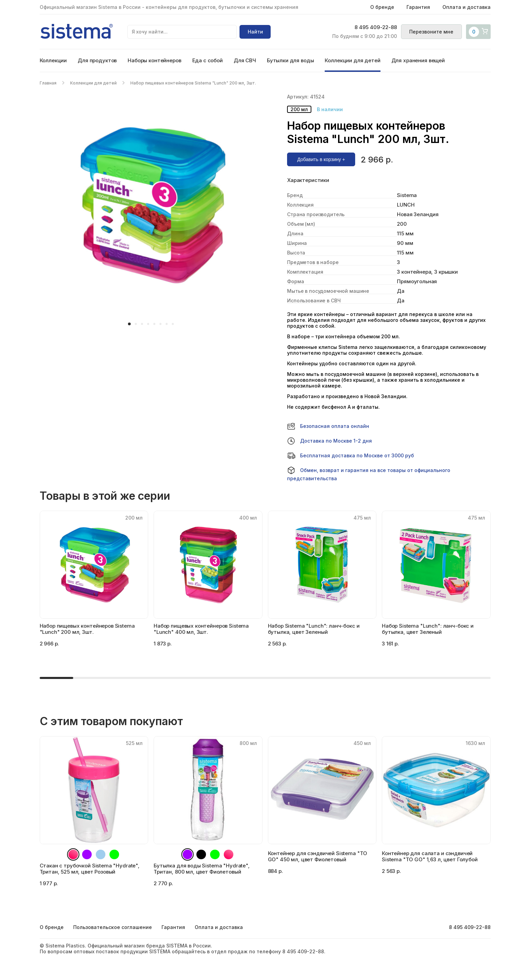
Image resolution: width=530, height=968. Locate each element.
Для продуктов (97, 60)
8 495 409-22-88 (375, 28)
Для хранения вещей (418, 60)
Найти (255, 32)
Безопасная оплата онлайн (328, 426)
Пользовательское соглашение (112, 927)
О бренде (382, 7)
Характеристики (308, 180)
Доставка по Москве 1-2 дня (329, 441)
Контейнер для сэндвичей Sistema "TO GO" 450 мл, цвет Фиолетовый (317, 856)
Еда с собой (207, 60)
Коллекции (53, 60)
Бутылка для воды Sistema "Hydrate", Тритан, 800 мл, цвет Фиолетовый (202, 868)
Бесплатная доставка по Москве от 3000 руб (350, 456)
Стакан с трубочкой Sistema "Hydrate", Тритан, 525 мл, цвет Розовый (90, 868)
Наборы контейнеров (154, 60)
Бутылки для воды (290, 60)
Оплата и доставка (466, 7)
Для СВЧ (245, 60)
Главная (48, 83)
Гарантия (418, 7)
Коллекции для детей (352, 60)
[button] (129, 323)
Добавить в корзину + (321, 159)
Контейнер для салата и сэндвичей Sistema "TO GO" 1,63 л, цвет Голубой (430, 856)
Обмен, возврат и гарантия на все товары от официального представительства (368, 473)
